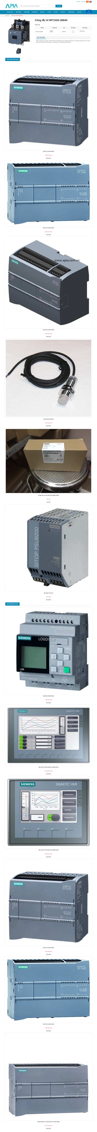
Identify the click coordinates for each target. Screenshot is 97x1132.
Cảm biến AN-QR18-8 (48, 419)
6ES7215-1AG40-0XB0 (48, 227)
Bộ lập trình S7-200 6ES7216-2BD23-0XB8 (48, 495)
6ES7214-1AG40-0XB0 (48, 151)
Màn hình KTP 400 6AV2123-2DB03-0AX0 (48, 850)
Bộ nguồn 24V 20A (48, 593)
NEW (51, 31)
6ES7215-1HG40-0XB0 (48, 329)
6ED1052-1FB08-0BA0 (48, 696)
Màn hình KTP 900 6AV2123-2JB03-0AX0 (48, 767)
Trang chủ (7, 15)
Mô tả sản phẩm (41, 37)
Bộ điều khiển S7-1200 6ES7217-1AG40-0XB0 (49, 1121)
